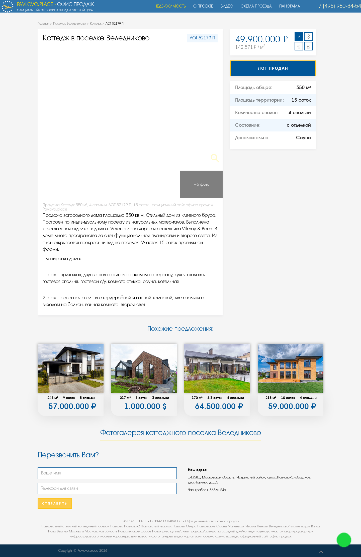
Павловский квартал (156, 526)
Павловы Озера (184, 526)
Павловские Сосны (212, 526)
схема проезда (227, 536)
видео (178, 536)
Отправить (54, 503)
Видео (224, 9)
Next (204, 106)
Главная (43, 23)
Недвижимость (167, 9)
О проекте (201, 9)
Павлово (116, 526)
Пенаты (262, 526)
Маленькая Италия (242, 526)
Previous (56, 106)
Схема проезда (253, 9)
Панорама (287, 9)
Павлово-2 (132, 526)
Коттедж (96, 23)
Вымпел (62, 531)
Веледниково (279, 526)
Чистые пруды (300, 526)
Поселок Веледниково (69, 23)
